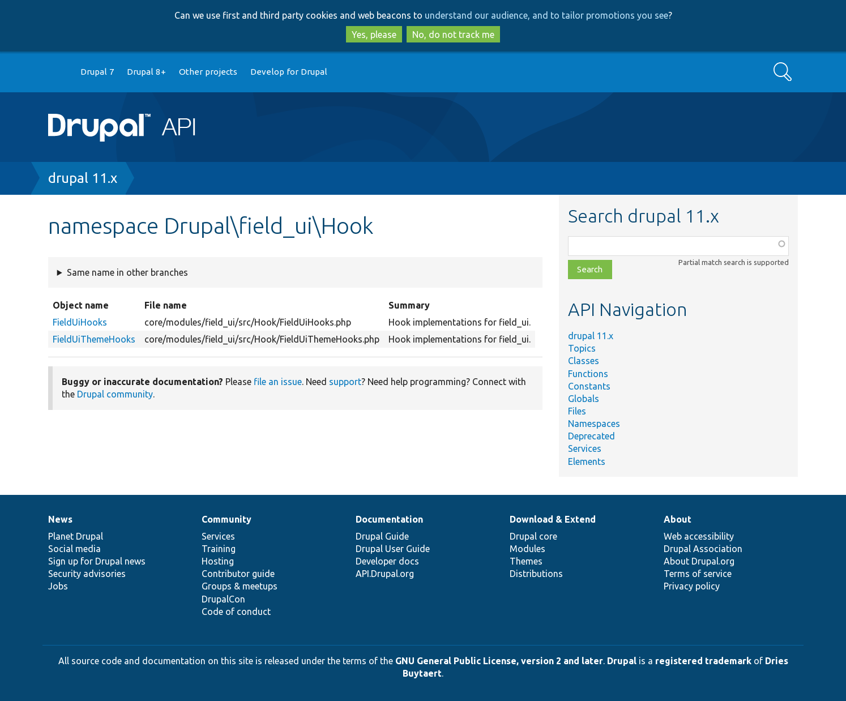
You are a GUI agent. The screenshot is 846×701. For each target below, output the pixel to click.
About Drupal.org (699, 561)
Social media (74, 549)
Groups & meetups (239, 586)
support (345, 382)
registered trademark (703, 661)
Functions (588, 374)
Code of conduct (236, 611)
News (60, 519)
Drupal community (115, 394)
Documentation (389, 519)
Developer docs (387, 561)
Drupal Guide (382, 536)
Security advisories (87, 574)
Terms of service (698, 574)
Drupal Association (703, 549)
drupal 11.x (82, 178)
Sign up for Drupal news (97, 561)
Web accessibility (699, 536)
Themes (526, 561)
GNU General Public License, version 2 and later (499, 661)
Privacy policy (692, 586)
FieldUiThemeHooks (94, 339)
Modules (527, 549)
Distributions (536, 574)
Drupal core (533, 536)
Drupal (621, 661)
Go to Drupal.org (59, 72)
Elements (586, 461)
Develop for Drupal (288, 71)
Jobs (58, 586)
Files (577, 411)
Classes (583, 361)
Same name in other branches (127, 272)
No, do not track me (453, 34)
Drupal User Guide (393, 549)
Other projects (208, 71)
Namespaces (594, 423)
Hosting (218, 561)
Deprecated (591, 436)
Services (584, 448)
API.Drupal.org (385, 574)
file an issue (278, 382)
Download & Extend (553, 519)
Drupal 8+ (146, 71)
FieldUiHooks (80, 322)
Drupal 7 (97, 71)
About (677, 519)
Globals (583, 399)
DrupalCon (223, 599)
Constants (589, 386)
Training (219, 549)
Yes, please (374, 34)
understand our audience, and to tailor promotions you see (546, 15)
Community (226, 519)
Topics (582, 348)
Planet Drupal (75, 536)
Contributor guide (238, 574)
